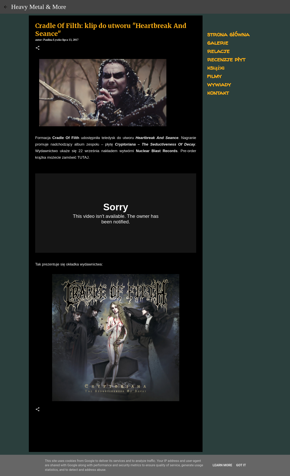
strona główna (228, 34)
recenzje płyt (226, 59)
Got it (241, 465)
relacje (218, 51)
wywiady (219, 84)
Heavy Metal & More (38, 6)
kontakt (218, 92)
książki (215, 67)
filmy (214, 76)
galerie (217, 42)
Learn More (222, 465)
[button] (37, 48)
